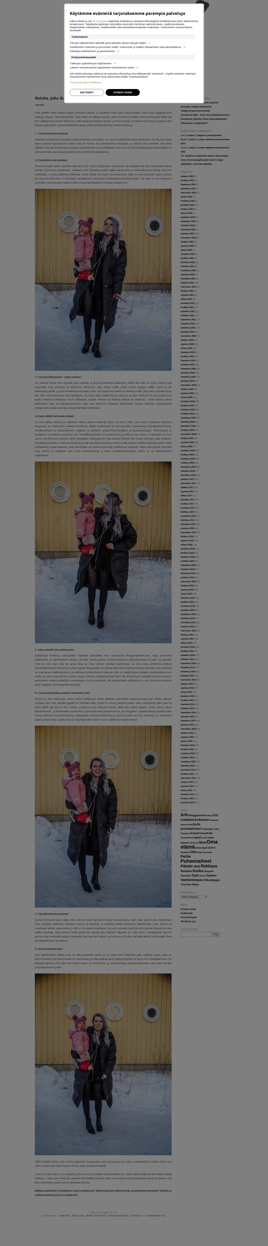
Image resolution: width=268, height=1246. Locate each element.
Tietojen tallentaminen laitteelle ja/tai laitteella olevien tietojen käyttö (110, 43)
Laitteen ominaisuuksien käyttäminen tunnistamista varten (104, 67)
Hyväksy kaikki (122, 92)
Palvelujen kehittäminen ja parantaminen (95, 51)
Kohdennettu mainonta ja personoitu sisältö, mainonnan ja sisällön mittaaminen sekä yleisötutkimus (128, 47)
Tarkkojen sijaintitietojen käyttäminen (93, 63)
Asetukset (87, 92)
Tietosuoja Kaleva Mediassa (85, 82)
